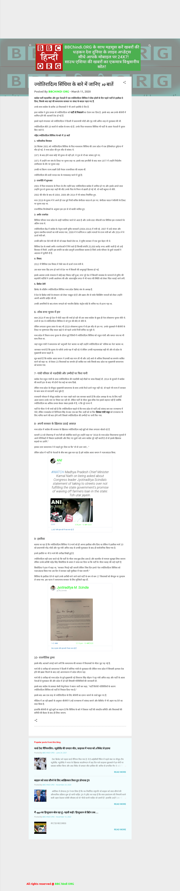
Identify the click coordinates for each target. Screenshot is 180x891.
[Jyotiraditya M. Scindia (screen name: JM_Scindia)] (52, 588)
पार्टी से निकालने (76, 112)
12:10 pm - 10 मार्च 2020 (84, 643)
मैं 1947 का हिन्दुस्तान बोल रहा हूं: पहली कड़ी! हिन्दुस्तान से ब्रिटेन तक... (66, 812)
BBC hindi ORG (64, 883)
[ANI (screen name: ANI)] (52, 460)
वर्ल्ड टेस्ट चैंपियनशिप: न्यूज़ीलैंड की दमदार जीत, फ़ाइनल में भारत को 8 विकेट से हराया (72, 748)
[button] (124, 83)
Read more (120, 772)
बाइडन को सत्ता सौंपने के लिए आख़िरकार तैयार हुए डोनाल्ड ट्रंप (62, 780)
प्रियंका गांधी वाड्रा (103, 412)
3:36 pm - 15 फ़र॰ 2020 (83, 525)
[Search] (149, 46)
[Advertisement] (71, 19)
